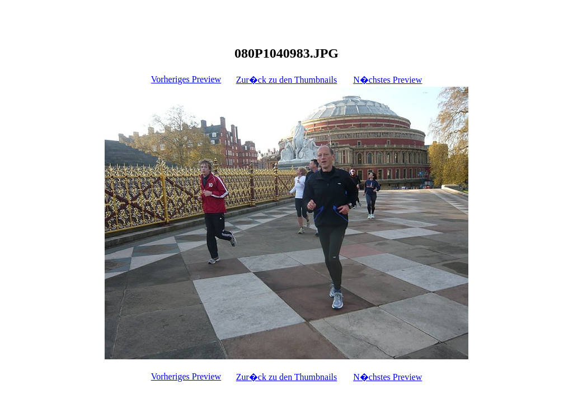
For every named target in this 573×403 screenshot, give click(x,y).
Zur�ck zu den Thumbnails (286, 80)
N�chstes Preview (387, 80)
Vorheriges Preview (186, 79)
